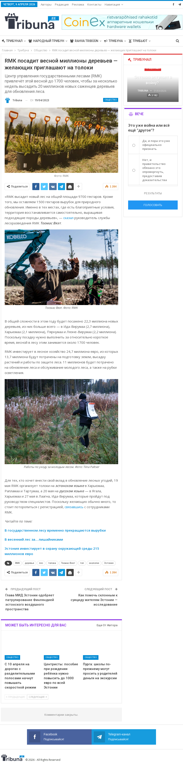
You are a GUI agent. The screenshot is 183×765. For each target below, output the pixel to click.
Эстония (109, 563)
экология (94, 563)
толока (52, 563)
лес (41, 563)
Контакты (94, 4)
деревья (29, 563)
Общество (110, 100)
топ (82, 563)
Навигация (112, 4)
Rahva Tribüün (84, 41)
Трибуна (113, 41)
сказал (68, 218)
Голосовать (153, 205)
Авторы (46, 4)
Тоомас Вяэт (68, 563)
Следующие (38, 696)
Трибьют (138, 41)
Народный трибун (46, 41)
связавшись (74, 507)
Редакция (62, 4)
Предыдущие (15, 696)
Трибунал (12, 41)
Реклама (78, 4)
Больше (160, 41)
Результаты (153, 193)
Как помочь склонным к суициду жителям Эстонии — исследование (94, 600)
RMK (17, 563)
